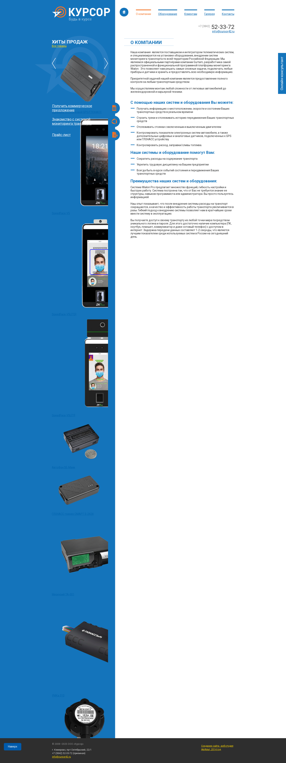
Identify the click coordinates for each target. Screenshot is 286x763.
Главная (124, 12)
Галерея (209, 14)
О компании (143, 14)
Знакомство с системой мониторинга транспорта (72, 121)
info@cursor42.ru (223, 31)
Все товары (59, 46)
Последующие (106, 63)
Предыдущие (54, 63)
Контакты (228, 14)
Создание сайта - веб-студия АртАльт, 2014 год (217, 748)
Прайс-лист (61, 135)
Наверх (12, 746)
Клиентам (190, 14)
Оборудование (167, 14)
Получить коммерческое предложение (72, 108)
